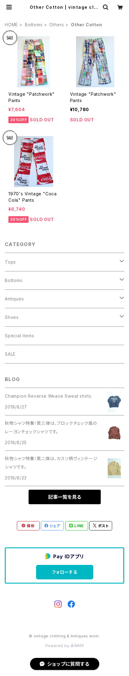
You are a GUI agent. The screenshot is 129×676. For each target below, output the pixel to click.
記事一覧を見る (64, 497)
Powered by (64, 645)
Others (56, 24)
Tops (10, 261)
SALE (10, 354)
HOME (11, 24)
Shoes (12, 317)
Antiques (14, 298)
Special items (19, 335)
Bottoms (34, 24)
